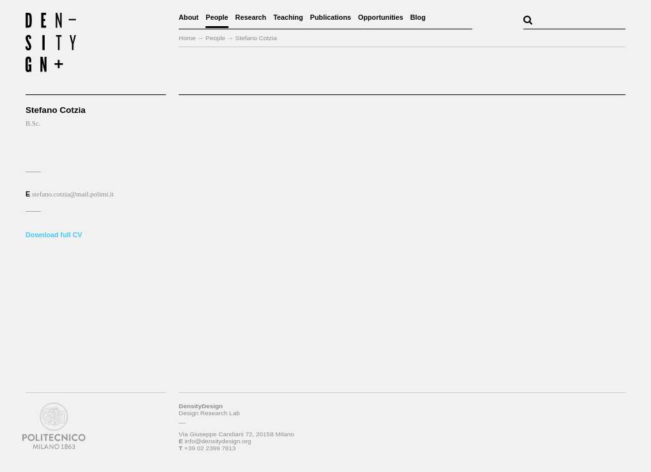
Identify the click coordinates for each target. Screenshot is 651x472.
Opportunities (380, 17)
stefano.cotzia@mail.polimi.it (73, 194)
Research (251, 17)
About (188, 17)
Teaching (288, 17)
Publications (330, 17)
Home (187, 37)
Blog (418, 17)
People (217, 17)
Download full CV (54, 235)
